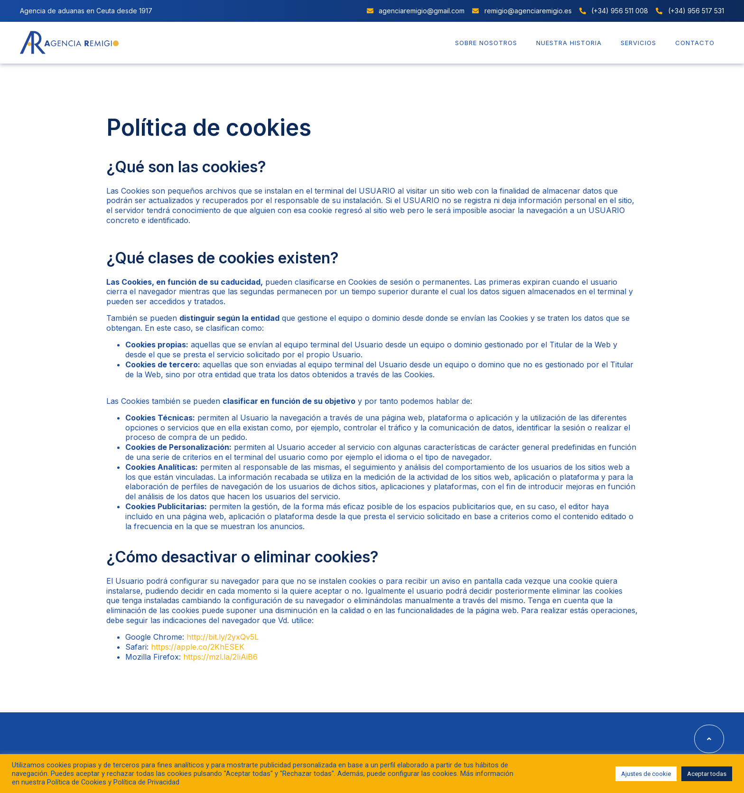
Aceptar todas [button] (706, 773)
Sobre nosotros (486, 43)
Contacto (695, 43)
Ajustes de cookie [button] (646, 773)
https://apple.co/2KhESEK (197, 647)
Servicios (638, 43)
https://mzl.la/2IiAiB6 (220, 657)
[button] (709, 739)
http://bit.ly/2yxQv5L (222, 637)
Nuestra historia (569, 43)
